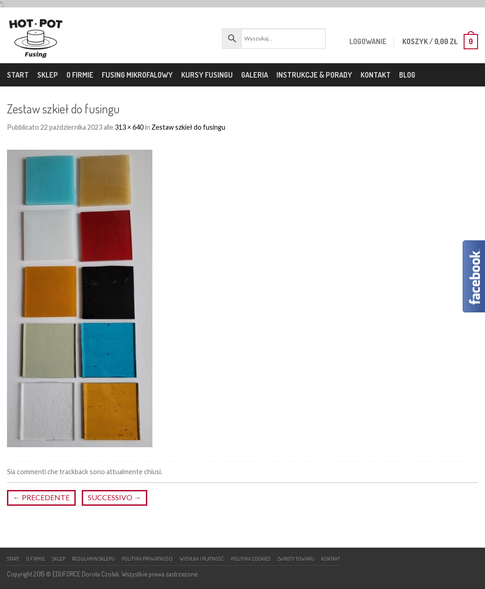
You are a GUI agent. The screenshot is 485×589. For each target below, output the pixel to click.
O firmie (79, 74)
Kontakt (375, 74)
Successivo (114, 497)
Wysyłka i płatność (202, 558)
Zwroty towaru (295, 558)
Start (18, 74)
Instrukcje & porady (314, 74)
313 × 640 (129, 127)
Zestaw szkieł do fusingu (188, 127)
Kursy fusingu (207, 74)
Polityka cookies (250, 558)
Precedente (41, 497)
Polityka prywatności (147, 558)
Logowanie (365, 41)
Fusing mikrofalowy (137, 74)
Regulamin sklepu (93, 558)
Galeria (254, 74)
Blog (407, 74)
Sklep (47, 74)
